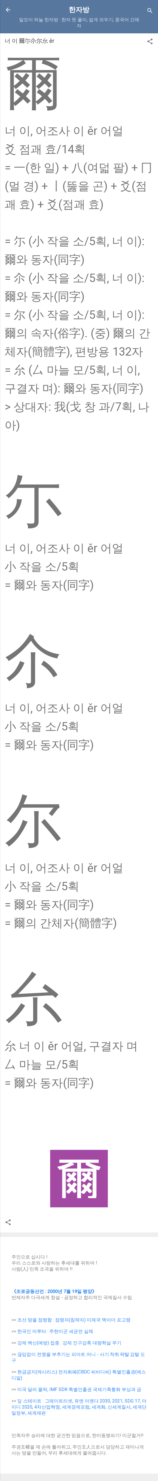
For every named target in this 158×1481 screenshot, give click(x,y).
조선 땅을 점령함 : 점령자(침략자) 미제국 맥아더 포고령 (74, 1320)
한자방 (79, 10)
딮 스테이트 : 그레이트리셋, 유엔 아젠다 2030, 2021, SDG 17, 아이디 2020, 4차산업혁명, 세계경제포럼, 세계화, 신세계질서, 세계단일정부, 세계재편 (79, 1407)
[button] (149, 42)
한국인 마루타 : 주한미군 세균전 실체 (55, 1331)
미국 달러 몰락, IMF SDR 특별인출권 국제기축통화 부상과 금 (79, 1389)
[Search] (149, 11)
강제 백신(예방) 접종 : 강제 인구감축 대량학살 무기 (69, 1343)
